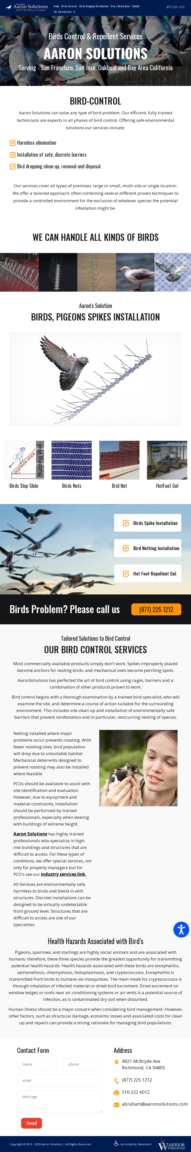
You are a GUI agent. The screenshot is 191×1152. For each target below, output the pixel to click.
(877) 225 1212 (176, 7)
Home (56, 6)
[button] (31, 1123)
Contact (136, 6)
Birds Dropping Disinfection (93, 6)
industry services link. (63, 874)
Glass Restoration (120, 6)
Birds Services (69, 6)
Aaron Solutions (30, 834)
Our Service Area (62, 11)
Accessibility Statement (132, 1144)
